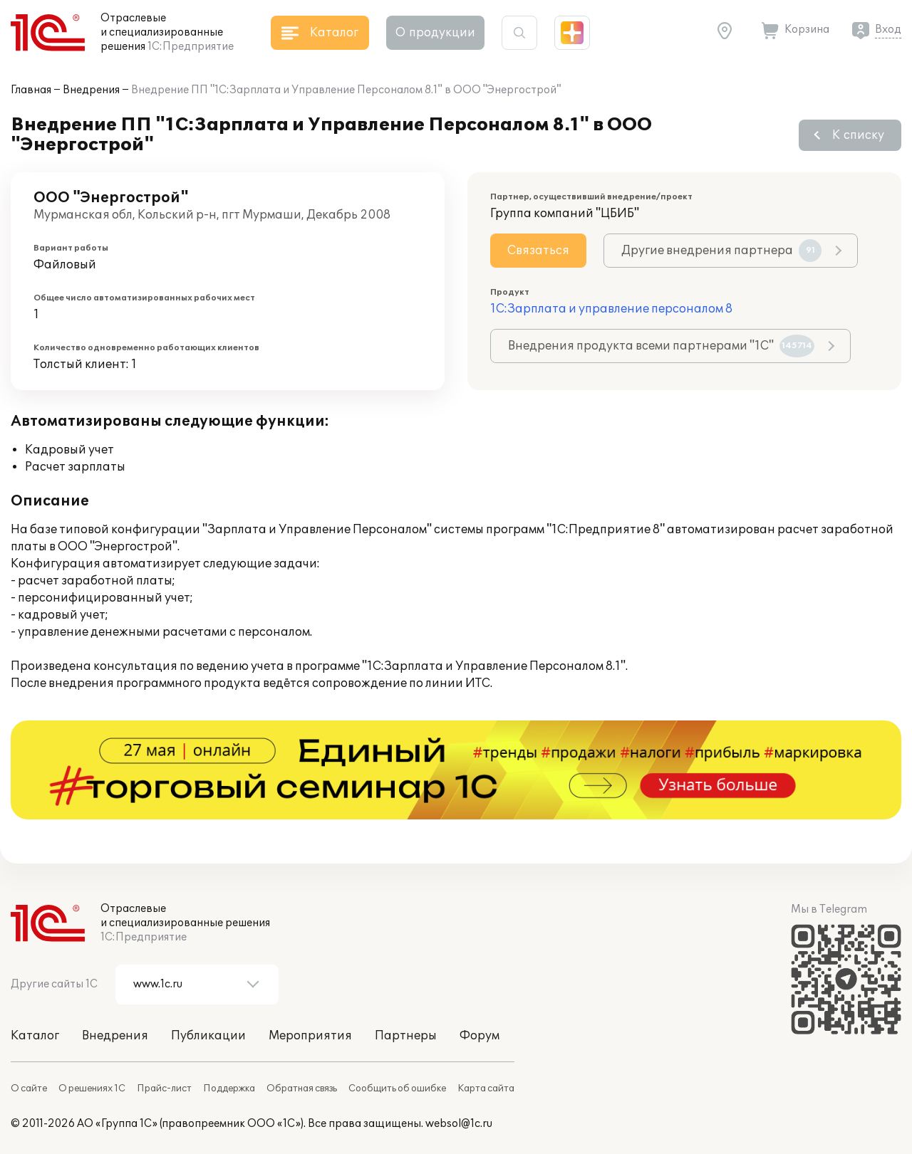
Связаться (538, 250)
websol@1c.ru (458, 1124)
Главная (31, 90)
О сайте (29, 1088)
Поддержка (229, 1088)
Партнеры (406, 1036)
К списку (858, 135)
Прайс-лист (164, 1088)
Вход (888, 29)
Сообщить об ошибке (397, 1088)
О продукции (435, 33)
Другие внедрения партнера (721, 250)
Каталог (35, 1036)
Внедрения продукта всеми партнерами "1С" (661, 346)
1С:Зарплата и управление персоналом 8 (611, 309)
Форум (479, 1036)
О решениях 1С (91, 1088)
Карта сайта (485, 1088)
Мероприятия (310, 1036)
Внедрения (91, 90)
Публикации (208, 1036)
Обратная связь (301, 1088)
